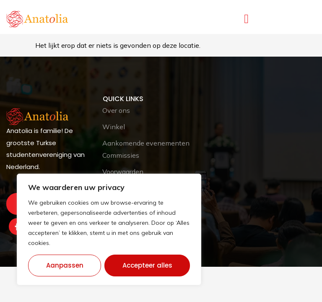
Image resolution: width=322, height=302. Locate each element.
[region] (109, 229)
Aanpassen (64, 265)
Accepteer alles (147, 265)
